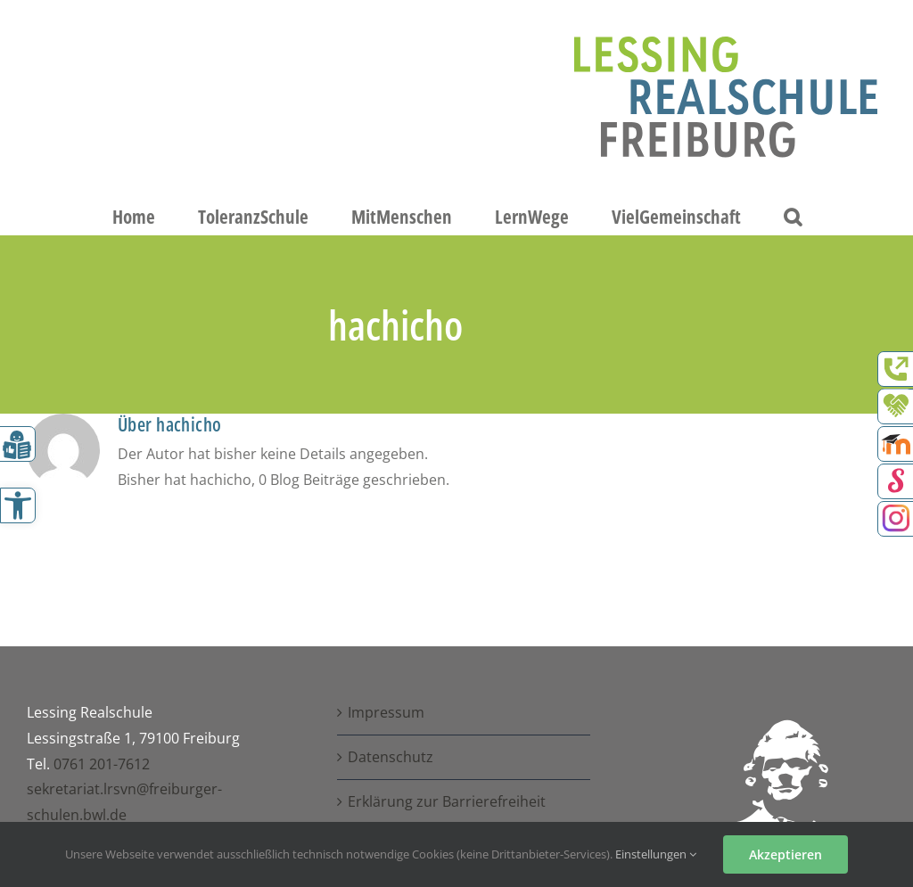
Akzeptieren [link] (785, 854)
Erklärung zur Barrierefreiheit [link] (447, 801)
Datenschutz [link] (390, 757)
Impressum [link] (386, 712)
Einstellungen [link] (655, 854)
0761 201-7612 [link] (101, 764)
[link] (18, 505)
